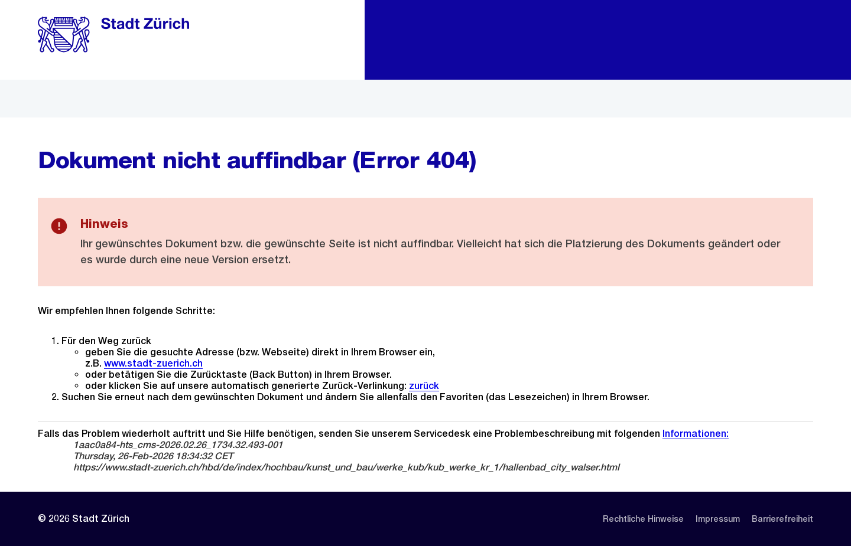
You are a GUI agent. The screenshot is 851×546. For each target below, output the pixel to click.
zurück (424, 385)
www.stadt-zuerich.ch (153, 363)
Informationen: (695, 433)
